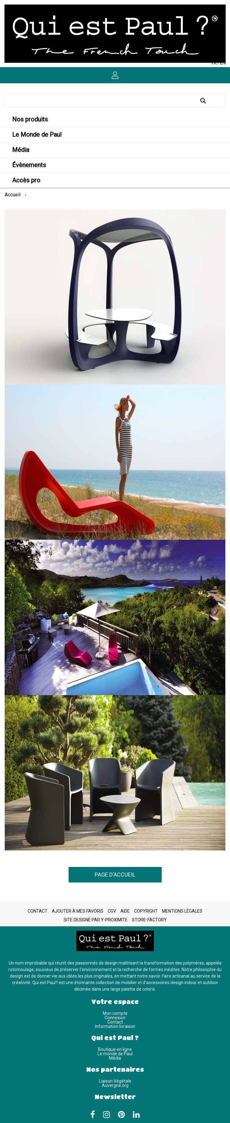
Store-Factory (149, 919)
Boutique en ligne (115, 1049)
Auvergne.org (115, 1085)
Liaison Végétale (115, 1081)
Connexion (115, 1017)
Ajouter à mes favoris (77, 911)
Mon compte (115, 1013)
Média (115, 1058)
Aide (125, 911)
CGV (112, 911)
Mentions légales (182, 911)
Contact (37, 911)
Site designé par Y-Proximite (96, 919)
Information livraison (115, 1026)
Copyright (146, 911)
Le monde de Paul (115, 1054)
